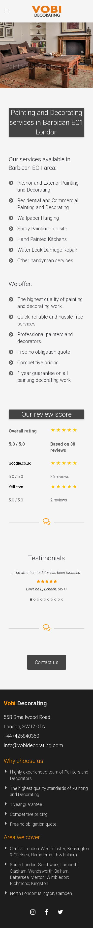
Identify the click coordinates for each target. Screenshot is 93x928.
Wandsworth (40, 871)
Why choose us (23, 760)
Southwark (48, 864)
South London (23, 864)
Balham (61, 871)
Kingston (39, 883)
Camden (64, 893)
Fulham (70, 854)
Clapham (18, 871)
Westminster (53, 848)
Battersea (19, 877)
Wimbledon (57, 877)
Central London (24, 848)
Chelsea (21, 854)
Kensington (78, 848)
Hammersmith (44, 854)
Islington (46, 893)
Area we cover (22, 837)
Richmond (19, 883)
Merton (38, 877)
